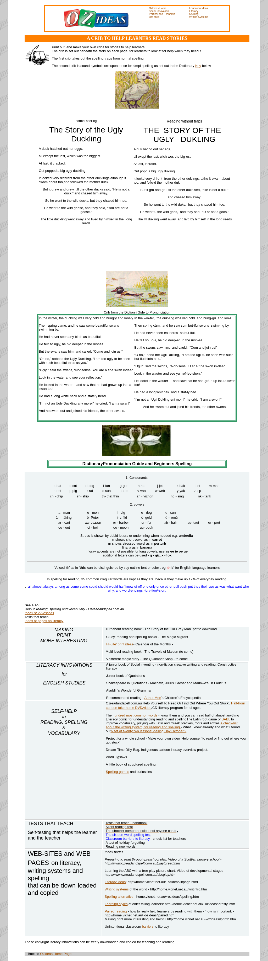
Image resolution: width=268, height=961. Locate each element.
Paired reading (116, 911)
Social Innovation (159, 11)
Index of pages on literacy (44, 621)
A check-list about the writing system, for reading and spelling (171, 725)
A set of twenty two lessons (130, 731)
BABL (226, 719)
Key (198, 66)
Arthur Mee (152, 698)
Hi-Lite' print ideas (119, 644)
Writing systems (117, 889)
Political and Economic (162, 14)
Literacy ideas (115, 882)
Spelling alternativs (119, 897)
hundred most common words (135, 715)
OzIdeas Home (157, 8)
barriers (147, 926)
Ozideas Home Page (55, 954)
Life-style (154, 16)
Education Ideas (198, 8)
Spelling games (117, 772)
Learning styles (116, 904)
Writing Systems (198, 16)
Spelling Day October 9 (169, 731)
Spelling (194, 14)
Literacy (193, 11)
